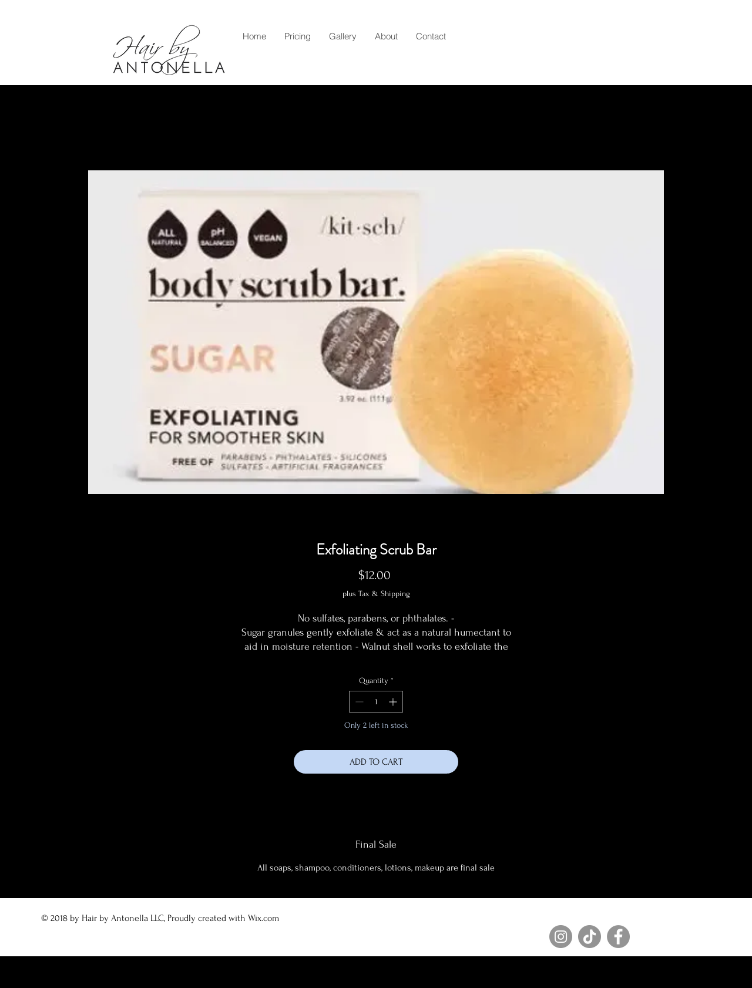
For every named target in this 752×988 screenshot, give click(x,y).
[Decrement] (358, 701)
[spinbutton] (376, 701)
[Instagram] (560, 936)
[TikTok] (589, 936)
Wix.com (264, 918)
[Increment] (394, 701)
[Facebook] (618, 936)
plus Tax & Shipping (376, 593)
